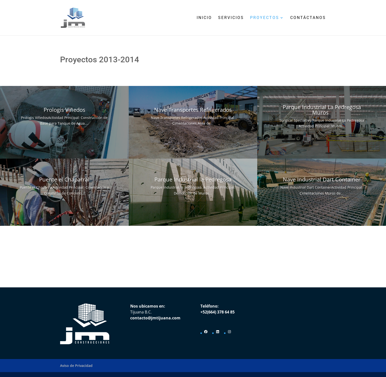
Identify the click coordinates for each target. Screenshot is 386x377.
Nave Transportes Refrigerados (193, 109)
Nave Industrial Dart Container (321, 179)
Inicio (204, 18)
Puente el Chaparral (64, 179)
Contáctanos (308, 18)
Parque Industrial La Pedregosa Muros (322, 109)
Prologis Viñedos (64, 109)
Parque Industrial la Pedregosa (192, 179)
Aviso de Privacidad (76, 365)
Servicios (231, 18)
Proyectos (264, 18)
